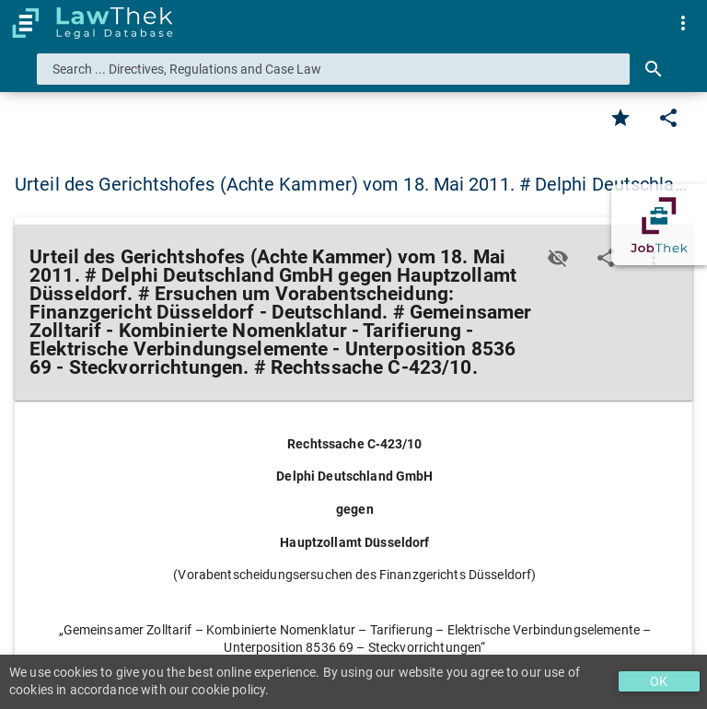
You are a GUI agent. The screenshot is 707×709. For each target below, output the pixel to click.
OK (658, 681)
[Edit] (668, 117)
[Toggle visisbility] (557, 257)
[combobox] (333, 69)
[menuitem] (683, 23)
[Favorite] (620, 117)
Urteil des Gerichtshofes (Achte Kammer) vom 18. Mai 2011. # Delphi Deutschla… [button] (351, 184)
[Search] (653, 69)
